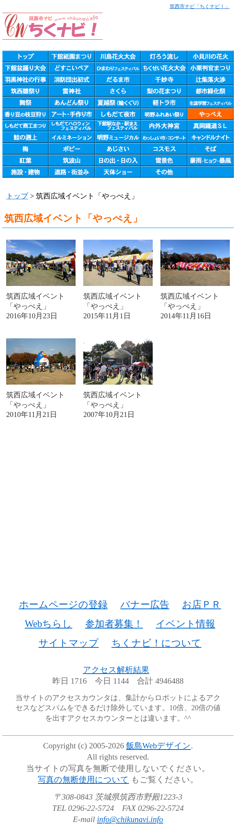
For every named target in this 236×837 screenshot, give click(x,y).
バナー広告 (144, 604)
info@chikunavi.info (130, 819)
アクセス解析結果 (116, 669)
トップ (17, 196)
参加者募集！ (114, 624)
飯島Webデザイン (158, 745)
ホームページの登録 (63, 604)
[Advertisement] (118, 518)
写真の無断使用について (83, 779)
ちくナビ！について (156, 643)
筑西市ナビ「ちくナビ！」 (200, 6)
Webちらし (48, 624)
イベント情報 (185, 624)
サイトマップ (69, 643)
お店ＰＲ (201, 604)
